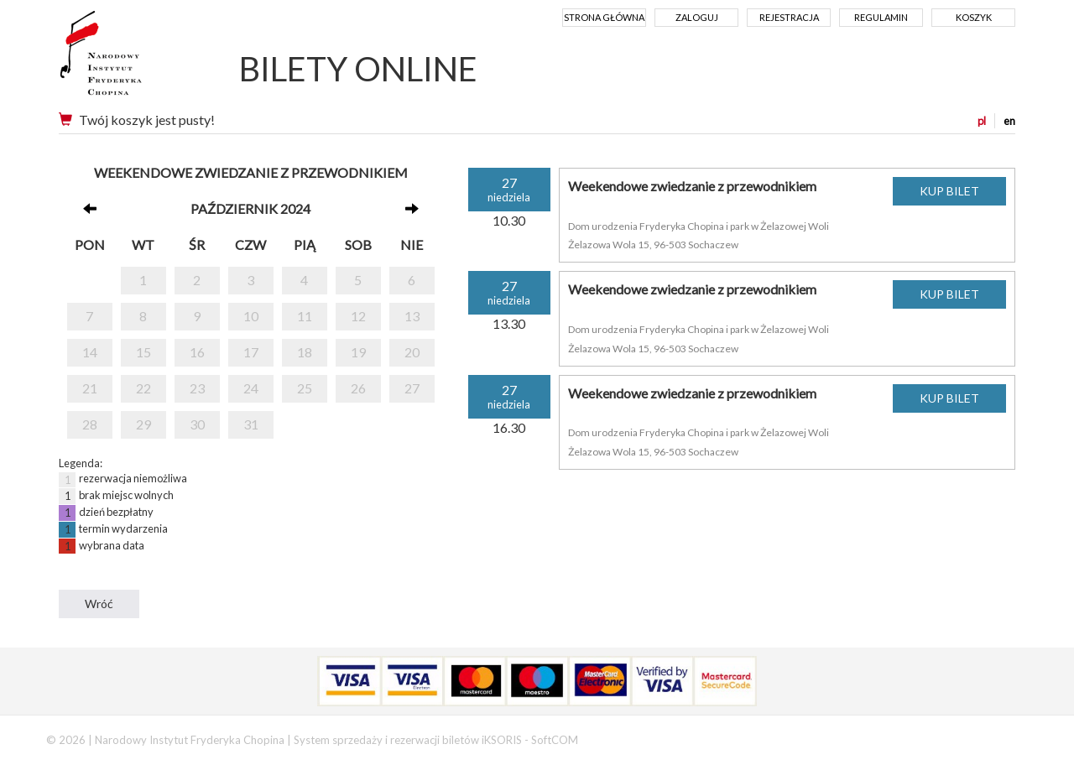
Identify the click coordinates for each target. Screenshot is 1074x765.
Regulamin (881, 17)
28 (89, 424)
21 (89, 388)
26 (358, 388)
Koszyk (974, 17)
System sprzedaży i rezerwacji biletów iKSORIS (408, 740)
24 (250, 388)
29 (143, 424)
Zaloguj (696, 17)
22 (143, 388)
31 (250, 424)
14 (89, 352)
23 (197, 388)
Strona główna (604, 17)
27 (412, 388)
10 (250, 316)
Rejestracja (789, 17)
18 (304, 352)
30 (197, 424)
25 (304, 388)
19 (358, 352)
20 (412, 352)
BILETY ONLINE (358, 69)
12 (358, 316)
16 (197, 352)
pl (982, 121)
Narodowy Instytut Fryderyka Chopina (132, 58)
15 (143, 352)
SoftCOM (554, 740)
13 (412, 316)
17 (250, 352)
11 (304, 316)
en (1009, 121)
